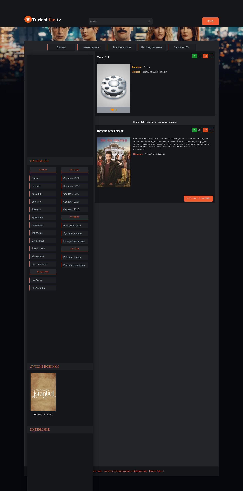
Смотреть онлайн (198, 198)
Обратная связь (140, 471)
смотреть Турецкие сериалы (118, 471)
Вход (210, 21)
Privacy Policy (156, 471)
